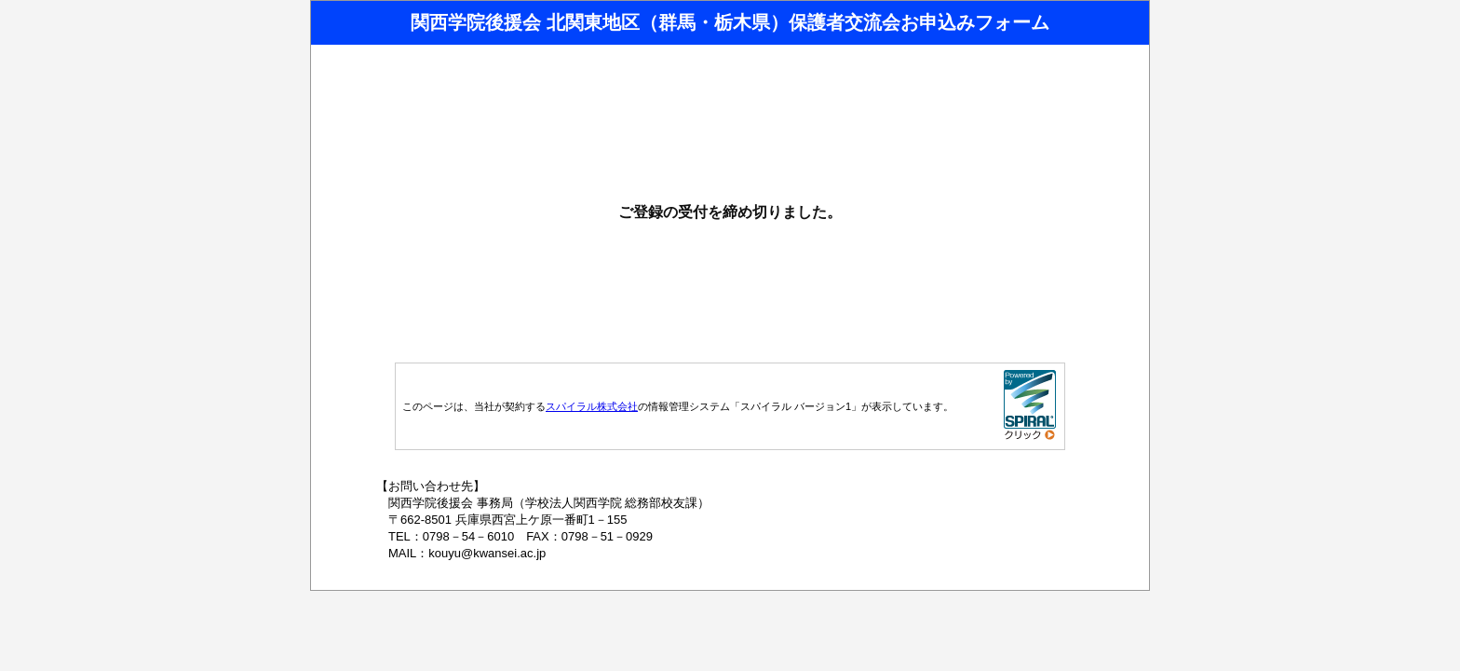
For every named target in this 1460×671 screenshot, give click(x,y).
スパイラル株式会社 (592, 406)
